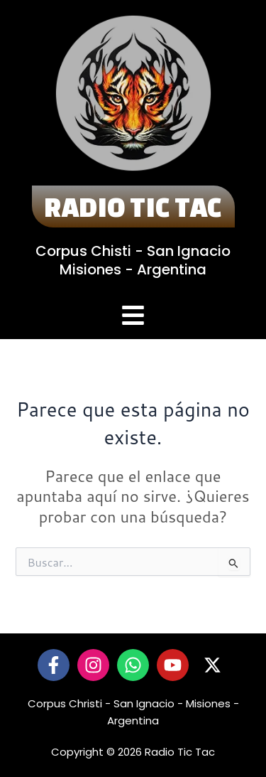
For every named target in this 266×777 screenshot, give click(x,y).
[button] (133, 317)
